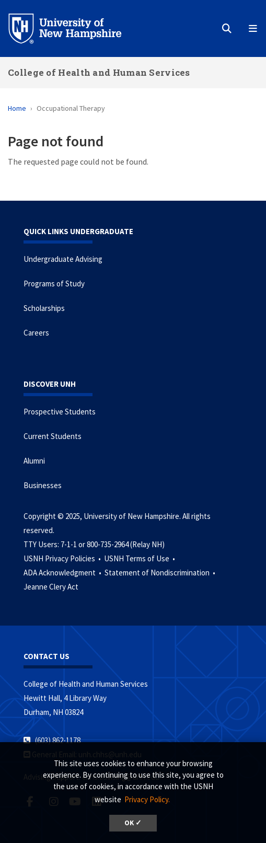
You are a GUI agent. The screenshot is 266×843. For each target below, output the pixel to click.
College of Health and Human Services (99, 72)
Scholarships (44, 308)
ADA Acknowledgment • (63, 573)
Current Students (53, 436)
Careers (36, 333)
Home (17, 108)
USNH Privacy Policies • (63, 558)
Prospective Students (60, 412)
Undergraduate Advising (63, 259)
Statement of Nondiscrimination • (161, 573)
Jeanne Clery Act (51, 587)
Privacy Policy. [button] (147, 799)
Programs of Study (54, 283)
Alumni (34, 461)
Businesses (43, 485)
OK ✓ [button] (133, 822)
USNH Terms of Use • (140, 558)
